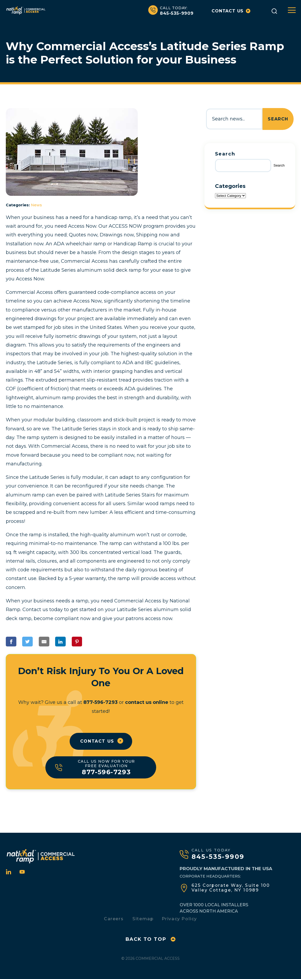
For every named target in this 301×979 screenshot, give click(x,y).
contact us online (146, 702)
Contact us (231, 10)
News (36, 204)
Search (278, 118)
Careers (113, 917)
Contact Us (97, 741)
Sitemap (143, 917)
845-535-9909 (171, 10)
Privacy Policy (179, 917)
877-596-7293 (100, 702)
